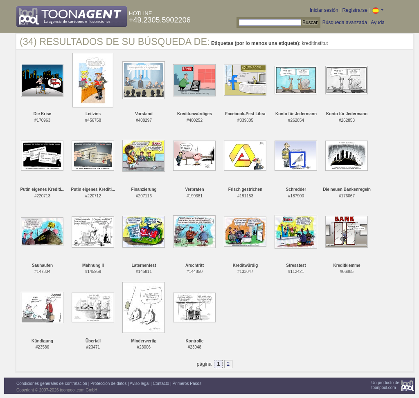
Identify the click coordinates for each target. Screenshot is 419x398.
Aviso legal (139, 383)
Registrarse (354, 10)
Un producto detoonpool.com (385, 385)
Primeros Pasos (187, 383)
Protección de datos (108, 383)
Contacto (161, 383)
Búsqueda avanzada (344, 22)
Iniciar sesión (324, 10)
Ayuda (378, 22)
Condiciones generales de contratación (51, 383)
